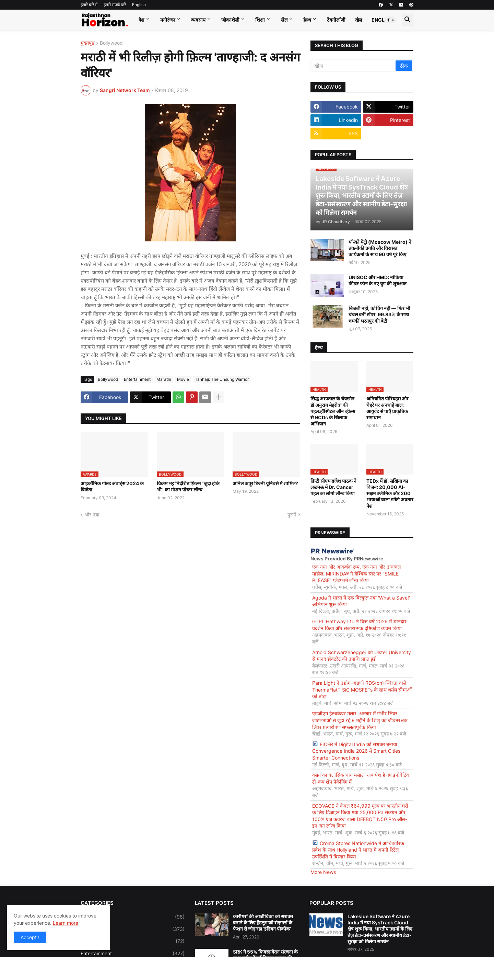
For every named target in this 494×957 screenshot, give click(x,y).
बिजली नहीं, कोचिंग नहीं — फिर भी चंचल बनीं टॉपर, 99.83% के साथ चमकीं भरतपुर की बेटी (379, 314)
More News (323, 872)
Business (133, 929)
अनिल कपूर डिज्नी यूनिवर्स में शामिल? (265, 483)
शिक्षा (260, 20)
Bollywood (111, 43)
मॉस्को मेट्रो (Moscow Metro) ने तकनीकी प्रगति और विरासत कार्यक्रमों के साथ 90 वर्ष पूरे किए (380, 248)
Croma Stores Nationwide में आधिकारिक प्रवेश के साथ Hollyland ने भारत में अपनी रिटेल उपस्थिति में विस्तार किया (358, 849)
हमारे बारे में (89, 4)
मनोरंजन (167, 20)
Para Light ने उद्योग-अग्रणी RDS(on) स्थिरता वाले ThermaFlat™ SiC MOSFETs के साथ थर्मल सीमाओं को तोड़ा (362, 689)
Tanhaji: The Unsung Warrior (222, 379)
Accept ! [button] (30, 937)
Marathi (163, 379)
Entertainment (137, 379)
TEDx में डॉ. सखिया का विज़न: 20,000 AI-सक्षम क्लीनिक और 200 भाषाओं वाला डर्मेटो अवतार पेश (389, 493)
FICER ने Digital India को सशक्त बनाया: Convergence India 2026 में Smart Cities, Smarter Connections (357, 751)
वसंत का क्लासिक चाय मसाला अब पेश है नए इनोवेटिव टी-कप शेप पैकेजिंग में (360, 778)
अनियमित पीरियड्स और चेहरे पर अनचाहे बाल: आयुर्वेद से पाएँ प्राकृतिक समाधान (387, 408)
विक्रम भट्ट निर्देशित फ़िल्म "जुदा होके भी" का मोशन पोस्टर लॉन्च (188, 486)
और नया (91, 514)
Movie (183, 379)
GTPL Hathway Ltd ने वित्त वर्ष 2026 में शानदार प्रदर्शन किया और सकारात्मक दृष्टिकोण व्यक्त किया (359, 624)
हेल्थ (307, 20)
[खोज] (353, 65)
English (139, 4)
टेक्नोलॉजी (336, 20)
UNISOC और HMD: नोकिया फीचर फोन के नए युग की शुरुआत (378, 280)
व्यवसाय (198, 20)
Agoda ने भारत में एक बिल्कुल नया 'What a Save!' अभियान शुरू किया (361, 601)
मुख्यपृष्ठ (87, 43)
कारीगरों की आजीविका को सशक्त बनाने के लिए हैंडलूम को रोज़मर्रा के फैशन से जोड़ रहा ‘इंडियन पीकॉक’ (263, 922)
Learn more (65, 923)
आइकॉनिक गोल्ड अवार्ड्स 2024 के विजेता (112, 486)
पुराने (291, 514)
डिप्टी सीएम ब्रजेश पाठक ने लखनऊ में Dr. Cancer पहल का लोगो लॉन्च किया (333, 487)
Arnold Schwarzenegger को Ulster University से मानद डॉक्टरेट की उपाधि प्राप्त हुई (361, 655)
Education (133, 941)
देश (141, 20)
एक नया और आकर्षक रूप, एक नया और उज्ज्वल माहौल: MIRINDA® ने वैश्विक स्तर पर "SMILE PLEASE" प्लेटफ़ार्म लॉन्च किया (356, 573)
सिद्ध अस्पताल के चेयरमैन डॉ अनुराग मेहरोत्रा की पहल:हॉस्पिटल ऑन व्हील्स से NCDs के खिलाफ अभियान (332, 411)
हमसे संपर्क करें (115, 4)
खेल (284, 20)
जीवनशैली (230, 20)
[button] (391, 19)
